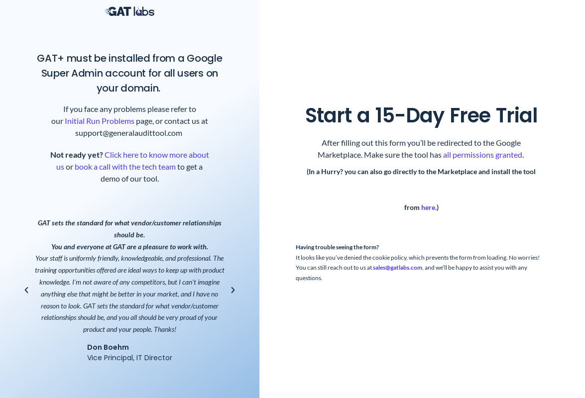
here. (429, 207)
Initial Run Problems (99, 120)
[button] (26, 290)
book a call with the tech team (124, 166)
